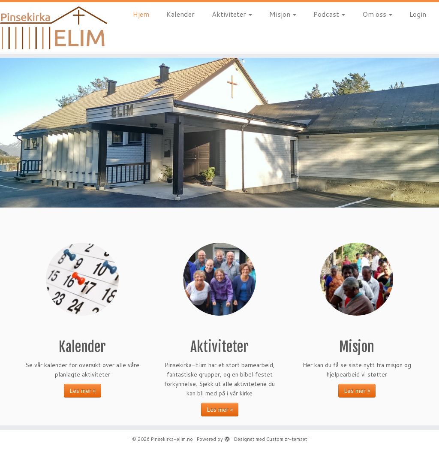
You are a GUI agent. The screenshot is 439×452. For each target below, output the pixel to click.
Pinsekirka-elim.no (172, 439)
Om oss (377, 14)
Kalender (180, 14)
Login (417, 14)
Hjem (141, 14)
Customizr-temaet (286, 439)
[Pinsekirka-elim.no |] (51, 27)
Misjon (282, 14)
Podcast (329, 14)
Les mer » (82, 390)
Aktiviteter (232, 14)
